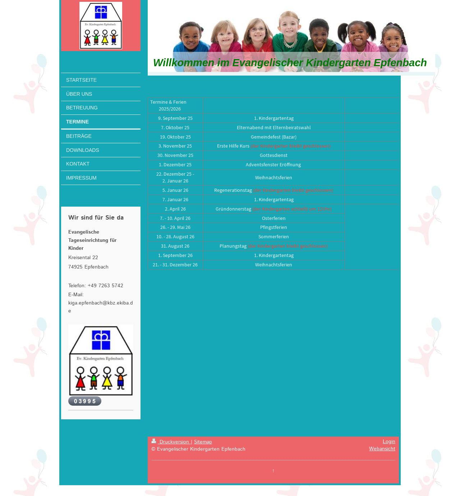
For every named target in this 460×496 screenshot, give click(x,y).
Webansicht (382, 448)
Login (389, 441)
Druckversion (171, 442)
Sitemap (203, 442)
